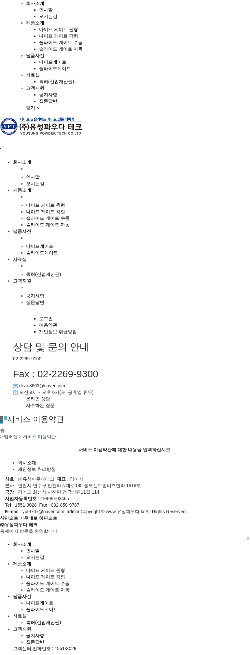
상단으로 (9, 518)
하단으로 (48, 518)
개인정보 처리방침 (37, 469)
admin (73, 511)
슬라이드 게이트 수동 (61, 42)
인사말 (46, 9)
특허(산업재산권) (56, 81)
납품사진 (35, 55)
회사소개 (35, 3)
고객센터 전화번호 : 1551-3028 (44, 648)
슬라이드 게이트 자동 (61, 49)
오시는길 (48, 16)
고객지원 (35, 88)
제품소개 (35, 22)
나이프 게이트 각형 (58, 35)
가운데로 (29, 518)
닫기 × (32, 107)
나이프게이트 (52, 62)
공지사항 (48, 94)
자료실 (33, 75)
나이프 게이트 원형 (58, 29)
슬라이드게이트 (55, 68)
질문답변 (48, 101)
